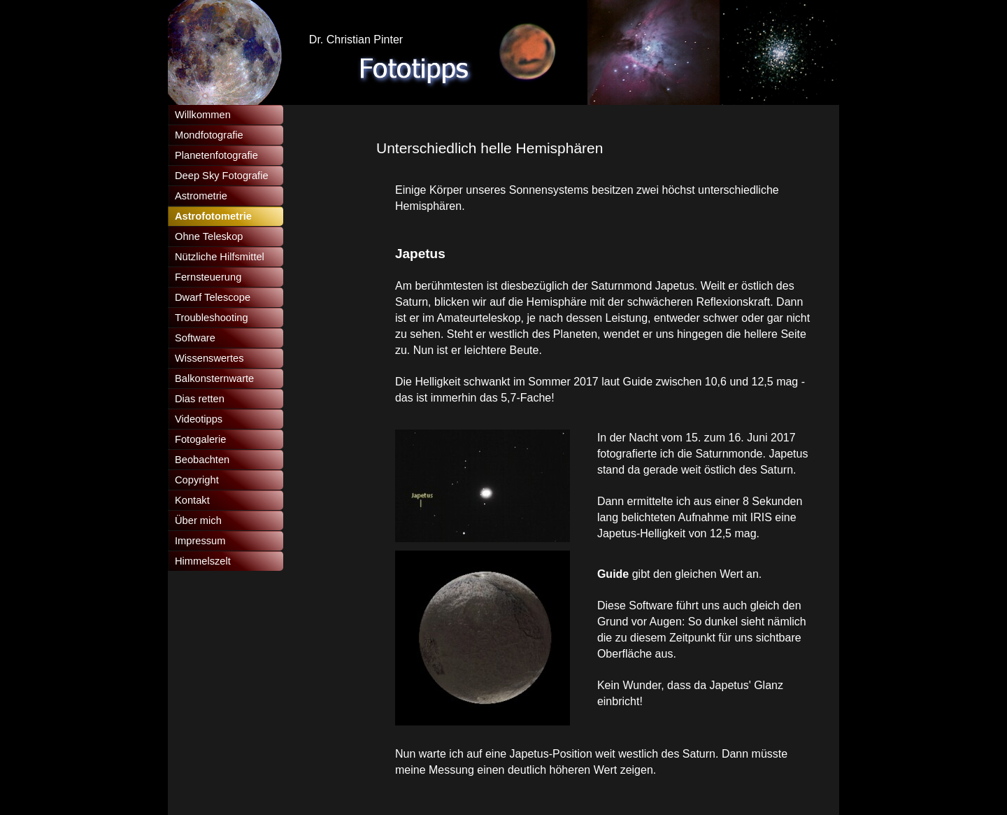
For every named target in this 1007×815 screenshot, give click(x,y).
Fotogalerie (200, 439)
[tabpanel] (594, 148)
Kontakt (192, 500)
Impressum (200, 540)
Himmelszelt (203, 561)
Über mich (198, 520)
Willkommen (203, 114)
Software (195, 337)
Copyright (197, 480)
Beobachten (202, 459)
